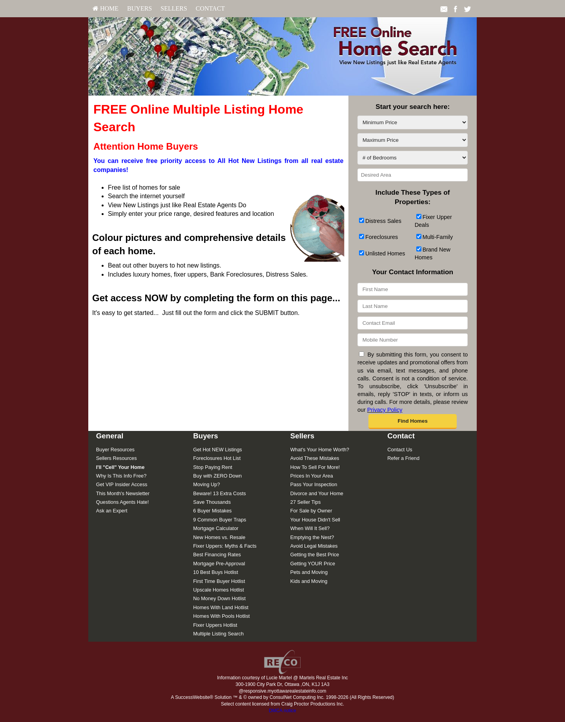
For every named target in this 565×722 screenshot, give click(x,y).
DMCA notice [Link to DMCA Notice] (282, 710)
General (110, 436)
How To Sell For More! (315, 467)
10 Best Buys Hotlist (215, 572)
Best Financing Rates (217, 554)
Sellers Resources (116, 458)
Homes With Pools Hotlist (221, 616)
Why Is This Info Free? (121, 476)
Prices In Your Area (311, 476)
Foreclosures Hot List (217, 458)
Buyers (139, 8)
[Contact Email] (412, 323)
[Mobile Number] (412, 339)
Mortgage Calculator (215, 528)
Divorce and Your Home (316, 493)
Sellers (173, 8)
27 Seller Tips (305, 502)
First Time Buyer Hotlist (219, 581)
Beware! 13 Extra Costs (219, 493)
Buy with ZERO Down (217, 476)
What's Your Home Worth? (319, 449)
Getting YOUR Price (312, 563)
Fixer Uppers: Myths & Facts (224, 546)
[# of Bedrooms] (412, 158)
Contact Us (399, 449)
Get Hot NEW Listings (217, 449)
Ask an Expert (112, 511)
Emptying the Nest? (312, 537)
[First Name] (412, 289)
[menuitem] (105, 8)
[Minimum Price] (412, 122)
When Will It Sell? (310, 528)
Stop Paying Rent (212, 467)
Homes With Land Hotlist (220, 607)
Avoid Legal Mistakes (314, 546)
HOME (105, 8)
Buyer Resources (115, 449)
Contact (210, 8)
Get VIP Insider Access (122, 484)
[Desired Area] (412, 174)
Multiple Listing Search (218, 634)
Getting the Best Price (314, 554)
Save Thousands (212, 502)
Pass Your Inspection (313, 484)
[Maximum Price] (412, 140)
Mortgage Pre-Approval (219, 563)
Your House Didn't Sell (315, 520)
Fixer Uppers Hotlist (215, 625)
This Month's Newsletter (122, 493)
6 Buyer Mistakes (212, 511)
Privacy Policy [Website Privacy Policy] (385, 410)
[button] (412, 421)
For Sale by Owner (311, 511)
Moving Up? (206, 484)
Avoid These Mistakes (314, 458)
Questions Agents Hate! (122, 502)
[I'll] (120, 467)
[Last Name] (412, 306)
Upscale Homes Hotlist (218, 590)
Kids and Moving (309, 581)
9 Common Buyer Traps (219, 520)
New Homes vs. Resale (219, 537)
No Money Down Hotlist (219, 598)
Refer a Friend (403, 458)
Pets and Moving (309, 572)
